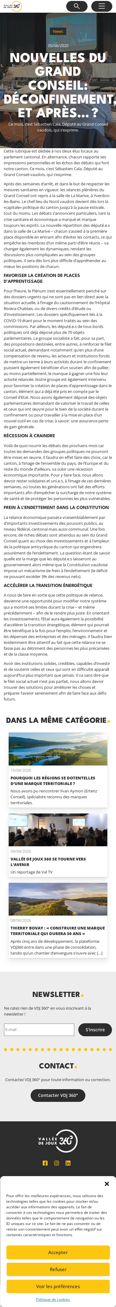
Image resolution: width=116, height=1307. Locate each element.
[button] (107, 1184)
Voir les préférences (58, 1286)
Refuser (58, 1269)
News (58, 31)
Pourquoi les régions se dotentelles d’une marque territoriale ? (53, 780)
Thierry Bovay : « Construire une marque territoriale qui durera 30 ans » (58, 930)
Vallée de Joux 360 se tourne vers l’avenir (48, 861)
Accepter (58, 1252)
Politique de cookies (53, 1299)
